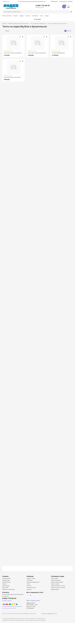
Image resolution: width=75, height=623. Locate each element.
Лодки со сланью (55, 584)
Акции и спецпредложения (33, 582)
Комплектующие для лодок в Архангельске (18, 23)
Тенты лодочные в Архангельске (38, 23)
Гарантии (29, 589)
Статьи (41, 15)
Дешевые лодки (55, 589)
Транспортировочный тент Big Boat (12, 77)
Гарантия (15, 15)
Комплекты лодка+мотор (8, 589)
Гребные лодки (6, 580)
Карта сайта (5, 587)
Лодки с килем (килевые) (57, 582)
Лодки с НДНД (5, 585)
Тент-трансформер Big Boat (58, 53)
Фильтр (7, 30)
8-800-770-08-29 (43, 5)
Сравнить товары (31, 578)
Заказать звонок (40, 7)
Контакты (27, 15)
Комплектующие (6, 582)
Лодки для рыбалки (56, 580)
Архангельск (6, 1)
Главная (4, 23)
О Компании (35, 15)
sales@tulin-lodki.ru (35, 600)
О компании (29, 580)
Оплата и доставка (7, 15)
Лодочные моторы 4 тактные (58, 587)
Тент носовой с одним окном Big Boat (13, 53)
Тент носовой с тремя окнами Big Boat (37, 53)
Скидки (47, 15)
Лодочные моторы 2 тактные (58, 585)
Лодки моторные (6, 578)
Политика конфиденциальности (49, 613)
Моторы (4, 584)
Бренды (22, 15)
